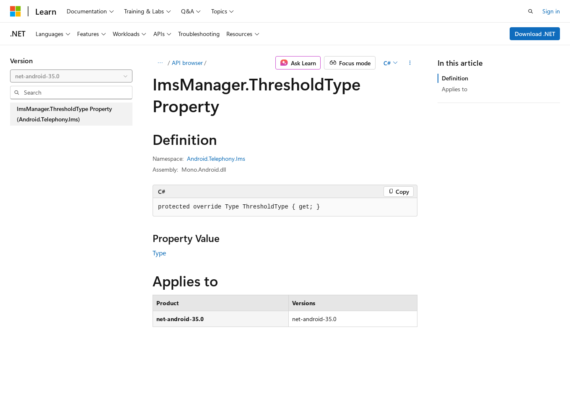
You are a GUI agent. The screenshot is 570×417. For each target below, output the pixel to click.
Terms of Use (224, 391)
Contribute (150, 391)
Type (159, 252)
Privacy (183, 391)
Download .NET (535, 34)
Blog (114, 391)
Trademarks (266, 391)
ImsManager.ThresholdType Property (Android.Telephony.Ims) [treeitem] (64, 114)
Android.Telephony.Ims (216, 158)
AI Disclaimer (27, 391)
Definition (455, 78)
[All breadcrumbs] (160, 63)
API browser (187, 63)
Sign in (551, 11)
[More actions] (410, 63)
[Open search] (530, 11)
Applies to (454, 89)
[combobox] (71, 76)
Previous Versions (76, 391)
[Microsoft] (15, 11)
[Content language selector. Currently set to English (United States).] (48, 371)
